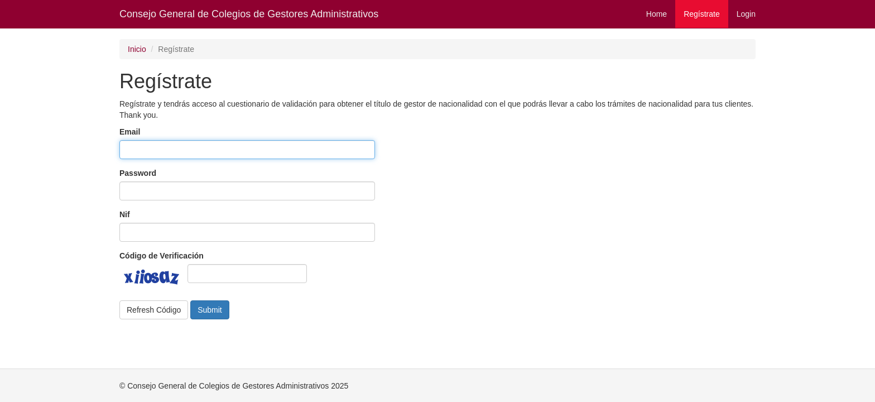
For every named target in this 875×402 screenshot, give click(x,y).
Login (746, 13)
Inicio (137, 49)
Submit (210, 309)
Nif (124, 214)
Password (137, 173)
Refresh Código (154, 309)
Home (656, 13)
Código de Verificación (161, 255)
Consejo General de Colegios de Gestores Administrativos (248, 14)
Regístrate (702, 13)
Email (129, 131)
